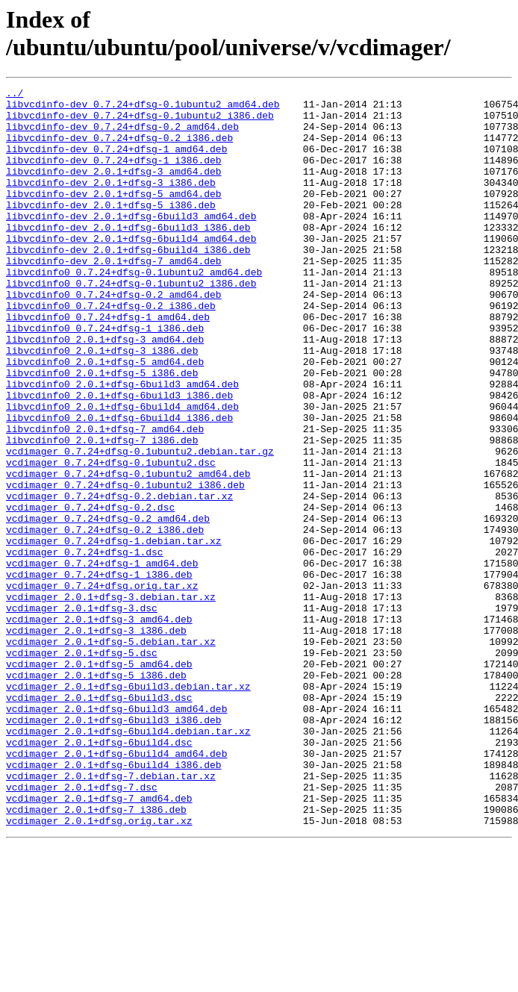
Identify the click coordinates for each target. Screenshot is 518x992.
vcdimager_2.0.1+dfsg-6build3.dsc (99, 820)
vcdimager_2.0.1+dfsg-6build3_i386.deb (114, 847)
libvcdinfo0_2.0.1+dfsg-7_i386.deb (102, 511)
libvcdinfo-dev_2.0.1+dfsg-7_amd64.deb (114, 296)
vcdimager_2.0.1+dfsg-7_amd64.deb (99, 941)
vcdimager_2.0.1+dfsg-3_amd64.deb (99, 726)
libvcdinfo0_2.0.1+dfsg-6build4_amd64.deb (122, 471)
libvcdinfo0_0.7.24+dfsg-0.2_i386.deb (111, 350)
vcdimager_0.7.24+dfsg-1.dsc (84, 645)
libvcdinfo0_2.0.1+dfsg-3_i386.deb (102, 404)
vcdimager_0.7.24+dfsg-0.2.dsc (90, 592)
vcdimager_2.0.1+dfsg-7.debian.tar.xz (111, 914)
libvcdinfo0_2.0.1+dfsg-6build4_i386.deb (119, 484)
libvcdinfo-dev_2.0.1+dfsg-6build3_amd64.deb (131, 242)
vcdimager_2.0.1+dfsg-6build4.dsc (99, 874)
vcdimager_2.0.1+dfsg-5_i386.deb (96, 793)
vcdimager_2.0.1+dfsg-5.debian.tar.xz (111, 753)
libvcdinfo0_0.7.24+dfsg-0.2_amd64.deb (114, 336)
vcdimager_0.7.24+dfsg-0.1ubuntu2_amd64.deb (128, 551)
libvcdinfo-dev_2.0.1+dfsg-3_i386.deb (111, 202)
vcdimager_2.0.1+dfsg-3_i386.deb (96, 739)
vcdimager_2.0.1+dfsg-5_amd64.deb (99, 780)
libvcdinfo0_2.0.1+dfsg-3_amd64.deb (105, 390)
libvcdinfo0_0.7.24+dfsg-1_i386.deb (105, 377)
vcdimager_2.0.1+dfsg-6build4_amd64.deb (116, 887)
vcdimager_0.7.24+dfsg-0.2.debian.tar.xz (119, 578)
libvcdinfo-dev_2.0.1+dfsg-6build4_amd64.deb (131, 269)
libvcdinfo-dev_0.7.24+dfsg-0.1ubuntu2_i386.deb (140, 121)
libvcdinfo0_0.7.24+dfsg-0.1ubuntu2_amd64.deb (134, 309)
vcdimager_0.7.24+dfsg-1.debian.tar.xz (114, 632)
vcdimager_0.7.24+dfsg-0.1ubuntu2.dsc (111, 538)
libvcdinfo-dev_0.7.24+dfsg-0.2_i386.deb (119, 148)
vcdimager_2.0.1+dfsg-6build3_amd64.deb (116, 833)
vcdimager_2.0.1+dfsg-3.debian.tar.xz (111, 699)
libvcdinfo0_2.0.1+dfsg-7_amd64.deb (105, 498)
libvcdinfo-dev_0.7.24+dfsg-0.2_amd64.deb (122, 135)
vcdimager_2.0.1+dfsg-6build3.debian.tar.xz (128, 807)
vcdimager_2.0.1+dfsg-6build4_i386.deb (114, 901)
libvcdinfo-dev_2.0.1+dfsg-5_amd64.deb (114, 215)
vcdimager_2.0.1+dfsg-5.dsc (81, 766)
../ (14, 95)
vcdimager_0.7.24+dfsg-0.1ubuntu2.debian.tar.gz (140, 524)
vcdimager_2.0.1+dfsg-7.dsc (81, 928)
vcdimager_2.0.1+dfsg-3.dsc (81, 713)
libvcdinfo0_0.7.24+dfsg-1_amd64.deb (108, 363)
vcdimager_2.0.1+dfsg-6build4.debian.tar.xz (128, 860)
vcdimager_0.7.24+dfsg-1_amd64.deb (102, 659)
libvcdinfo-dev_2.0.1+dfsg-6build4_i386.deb (128, 283)
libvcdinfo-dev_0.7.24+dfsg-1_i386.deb (114, 175)
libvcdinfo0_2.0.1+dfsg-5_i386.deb (102, 430)
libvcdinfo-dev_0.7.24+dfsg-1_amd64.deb (116, 162)
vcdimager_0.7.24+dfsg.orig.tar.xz (102, 686)
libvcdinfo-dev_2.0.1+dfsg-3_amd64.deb (114, 189)
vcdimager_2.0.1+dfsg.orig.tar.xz (99, 968)
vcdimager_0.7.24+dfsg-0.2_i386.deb (105, 619)
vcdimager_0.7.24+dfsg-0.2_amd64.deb (108, 605)
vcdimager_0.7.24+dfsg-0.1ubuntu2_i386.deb (125, 565)
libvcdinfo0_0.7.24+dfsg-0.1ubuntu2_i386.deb (131, 323)
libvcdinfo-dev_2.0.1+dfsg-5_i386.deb (111, 229)
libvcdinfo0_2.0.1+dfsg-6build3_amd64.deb (122, 444)
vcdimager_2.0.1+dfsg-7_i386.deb (96, 954)
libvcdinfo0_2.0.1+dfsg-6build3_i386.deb (119, 457)
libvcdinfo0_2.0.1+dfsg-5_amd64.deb (105, 417)
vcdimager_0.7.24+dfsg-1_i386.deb (99, 672)
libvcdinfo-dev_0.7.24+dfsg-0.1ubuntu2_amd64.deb (143, 108)
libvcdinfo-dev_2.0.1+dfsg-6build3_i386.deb (128, 256)
